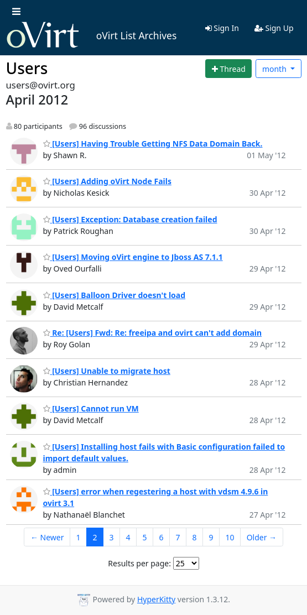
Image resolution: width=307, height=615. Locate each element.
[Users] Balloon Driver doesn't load (114, 295)
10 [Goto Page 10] (230, 537)
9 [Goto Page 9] (211, 537)
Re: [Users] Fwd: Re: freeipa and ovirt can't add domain (152, 332)
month (275, 69)
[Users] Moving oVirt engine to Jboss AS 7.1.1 (133, 257)
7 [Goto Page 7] (178, 537)
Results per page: (139, 563)
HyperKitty (156, 599)
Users (27, 68)
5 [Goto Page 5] (145, 537)
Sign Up (274, 28)
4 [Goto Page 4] (128, 537)
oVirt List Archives (91, 35)
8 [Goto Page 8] (194, 537)
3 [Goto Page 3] (111, 537)
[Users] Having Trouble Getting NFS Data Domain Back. (153, 143)
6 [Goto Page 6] (161, 537)
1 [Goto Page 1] (78, 537)
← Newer (47, 537)
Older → (262, 537)
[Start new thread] (228, 68)
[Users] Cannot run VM (91, 408)
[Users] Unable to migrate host (106, 371)
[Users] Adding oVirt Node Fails (107, 181)
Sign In (222, 28)
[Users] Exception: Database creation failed (130, 219)
